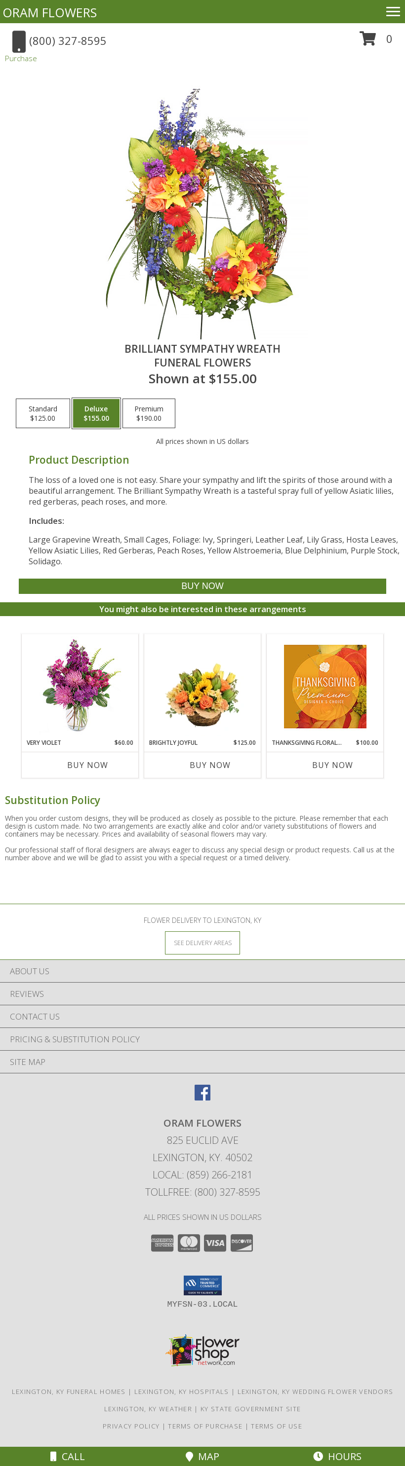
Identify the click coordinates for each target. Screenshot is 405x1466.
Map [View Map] (202, 1456)
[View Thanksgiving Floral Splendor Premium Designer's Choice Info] (325, 686)
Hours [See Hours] (337, 1456)
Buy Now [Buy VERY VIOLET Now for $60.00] (87, 765)
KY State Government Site (251, 1408)
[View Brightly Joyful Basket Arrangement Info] (203, 686)
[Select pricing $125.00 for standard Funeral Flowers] (43, 413)
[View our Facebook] (202, 1097)
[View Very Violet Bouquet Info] (80, 686)
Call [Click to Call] (67, 1456)
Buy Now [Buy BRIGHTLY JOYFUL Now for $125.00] (210, 765)
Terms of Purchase (205, 1426)
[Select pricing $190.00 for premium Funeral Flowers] (149, 413)
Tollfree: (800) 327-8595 (202, 1192)
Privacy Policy (131, 1426)
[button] (376, 42)
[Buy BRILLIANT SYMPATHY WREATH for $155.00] (202, 586)
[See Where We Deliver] (202, 942)
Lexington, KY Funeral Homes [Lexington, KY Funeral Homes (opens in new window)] (69, 1391)
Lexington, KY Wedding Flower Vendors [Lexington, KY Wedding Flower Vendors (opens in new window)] (316, 1391)
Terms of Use (276, 1426)
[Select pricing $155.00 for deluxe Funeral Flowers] (96, 413)
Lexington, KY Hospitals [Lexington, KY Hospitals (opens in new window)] (181, 1391)
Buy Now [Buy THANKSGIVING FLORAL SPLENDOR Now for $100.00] (332, 765)
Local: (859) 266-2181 (202, 1174)
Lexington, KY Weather (148, 1408)
